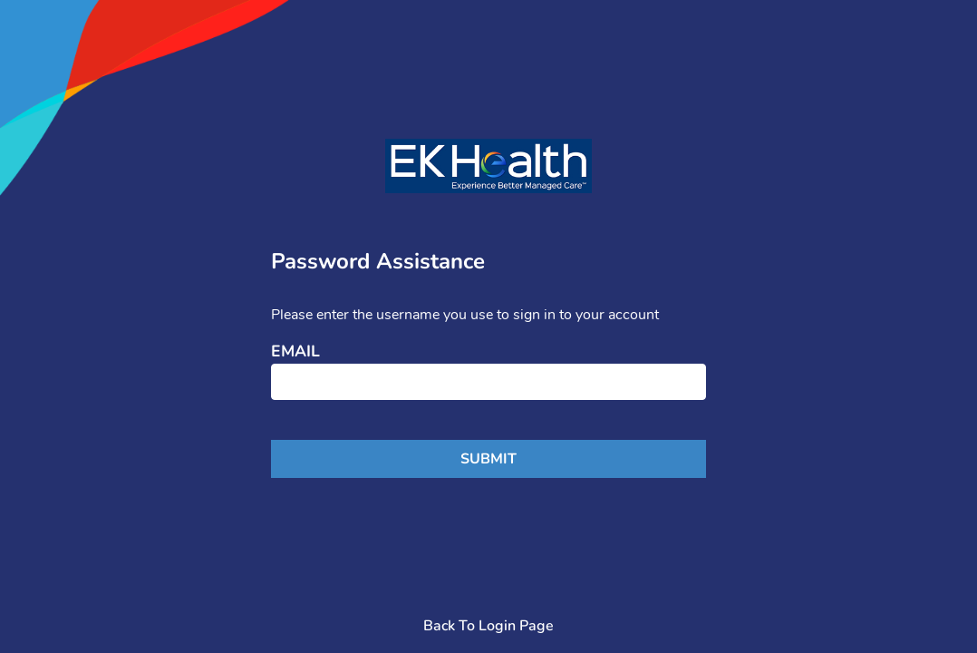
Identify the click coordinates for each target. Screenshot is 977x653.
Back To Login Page (488, 626)
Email (295, 352)
